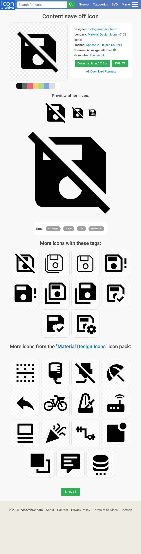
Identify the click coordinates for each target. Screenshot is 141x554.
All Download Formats (101, 71)
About (50, 510)
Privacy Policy (80, 510)
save (69, 228)
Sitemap (126, 510)
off (81, 228)
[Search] (71, 4)
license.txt (97, 55)
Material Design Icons (103, 34)
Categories (100, 4)
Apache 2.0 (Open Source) (104, 45)
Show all (70, 491)
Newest (84, 4)
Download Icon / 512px (92, 63)
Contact (62, 510)
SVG (115, 4)
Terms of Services (105, 510)
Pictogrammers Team (102, 29)
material (96, 228)
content (53, 228)
